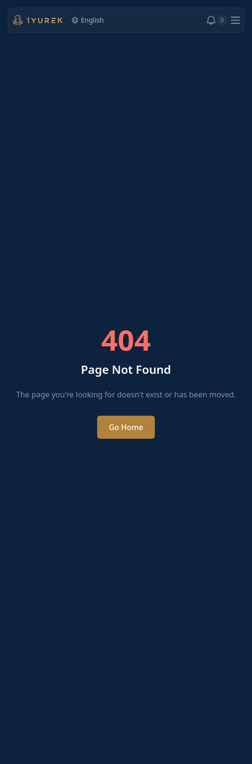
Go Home (126, 427)
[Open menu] (235, 20)
